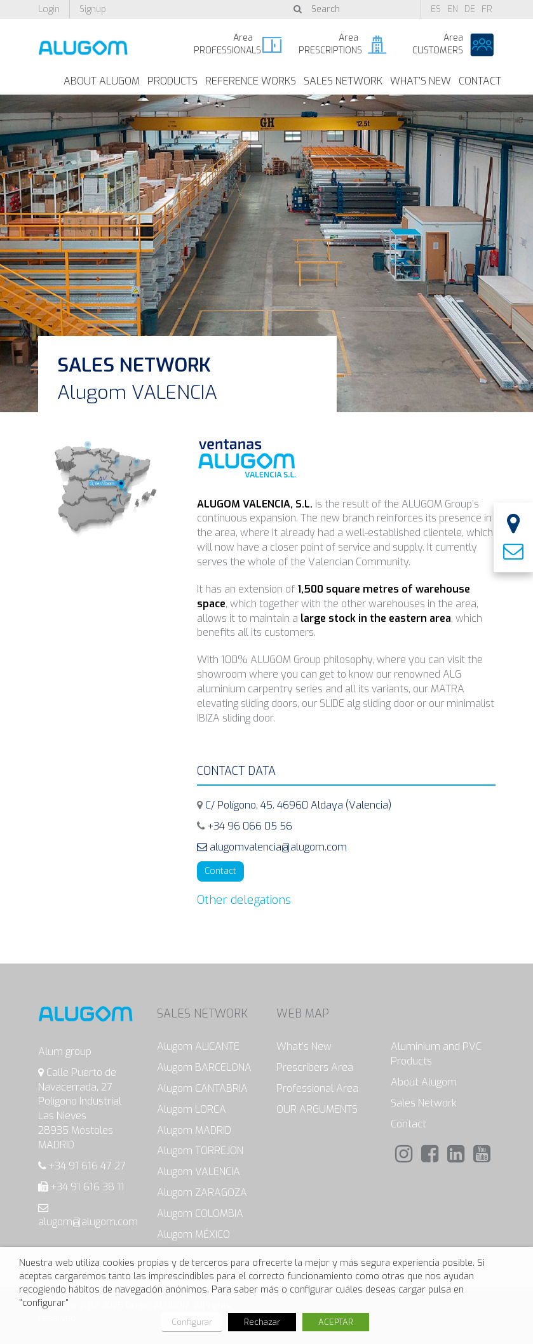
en (452, 9)
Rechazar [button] (262, 1322)
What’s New (420, 81)
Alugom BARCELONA (204, 1067)
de (469, 9)
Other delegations (244, 900)
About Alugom (102, 81)
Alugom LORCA (191, 1109)
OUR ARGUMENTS (317, 1109)
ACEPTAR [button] (335, 1322)
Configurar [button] (192, 1322)
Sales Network (343, 81)
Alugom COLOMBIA (200, 1213)
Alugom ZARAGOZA (202, 1192)
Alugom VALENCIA (198, 1171)
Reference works (250, 81)
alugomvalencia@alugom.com (272, 847)
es (436, 9)
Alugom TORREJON (200, 1150)
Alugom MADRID (194, 1130)
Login (49, 9)
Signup (92, 9)
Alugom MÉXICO (193, 1234)
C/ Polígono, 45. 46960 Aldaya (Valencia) (298, 805)
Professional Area (317, 1088)
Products (172, 81)
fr (487, 9)
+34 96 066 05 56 (250, 826)
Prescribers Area (314, 1067)
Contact (480, 81)
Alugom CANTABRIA (202, 1088)
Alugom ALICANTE (198, 1046)
